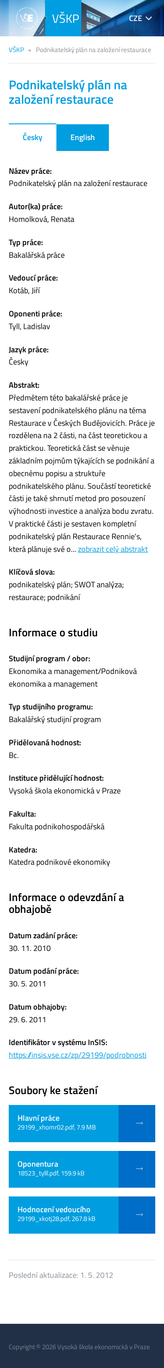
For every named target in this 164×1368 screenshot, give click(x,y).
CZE (135, 18)
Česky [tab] (32, 137)
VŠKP (65, 18)
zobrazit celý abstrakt (113, 549)
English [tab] (82, 137)
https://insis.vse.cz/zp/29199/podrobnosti (78, 1055)
